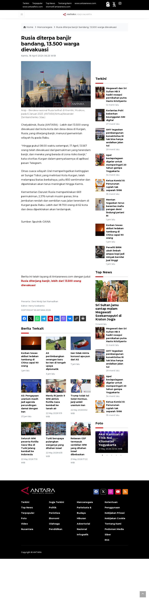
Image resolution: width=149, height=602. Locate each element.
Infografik (82, 534)
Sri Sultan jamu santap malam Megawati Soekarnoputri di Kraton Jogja (108, 312)
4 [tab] (116, 455)
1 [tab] (102, 455)
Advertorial (83, 523)
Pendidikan (55, 529)
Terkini (26, 3)
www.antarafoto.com (33, 7)
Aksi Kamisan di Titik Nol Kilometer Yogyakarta (111, 439)
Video (24, 523)
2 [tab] (107, 455)
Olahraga (54, 523)
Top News (50, 3)
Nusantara (27, 529)
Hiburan (81, 518)
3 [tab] (111, 455)
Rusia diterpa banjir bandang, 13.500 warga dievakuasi (86, 27)
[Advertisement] (56, 249)
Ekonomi (54, 518)
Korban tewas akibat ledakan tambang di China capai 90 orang (30, 359)
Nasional (82, 529)
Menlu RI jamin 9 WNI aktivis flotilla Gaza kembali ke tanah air (55, 402)
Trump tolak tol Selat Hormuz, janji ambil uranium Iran (80, 400)
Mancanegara (45, 27)
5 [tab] (121, 455)
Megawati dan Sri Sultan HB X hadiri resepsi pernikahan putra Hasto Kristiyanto (116, 94)
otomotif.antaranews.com (58, 7)
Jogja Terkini (56, 502)
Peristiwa (54, 513)
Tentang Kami (65, 3)
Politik (52, 507)
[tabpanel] (111, 442)
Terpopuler (37, 3)
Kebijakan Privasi (115, 513)
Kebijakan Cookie (115, 518)
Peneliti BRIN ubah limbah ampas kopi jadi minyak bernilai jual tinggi (115, 254)
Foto (99, 423)
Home (28, 27)
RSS (107, 540)
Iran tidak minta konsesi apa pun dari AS (80, 356)
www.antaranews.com (85, 3)
